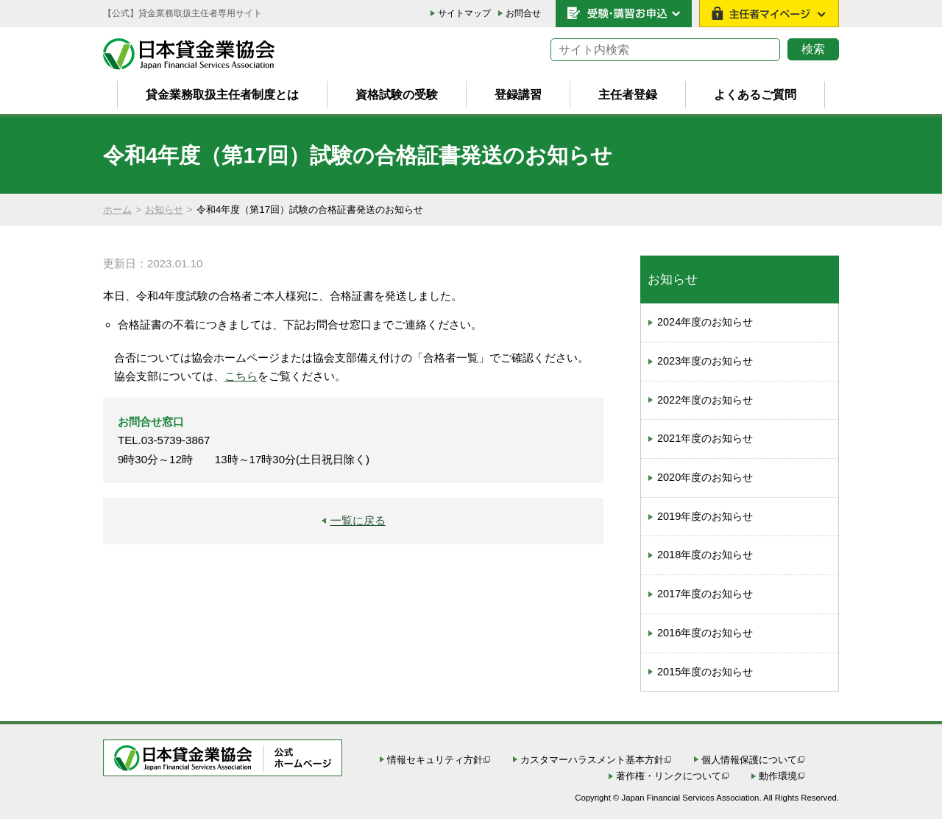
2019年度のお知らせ (705, 516)
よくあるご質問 (755, 94)
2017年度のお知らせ (705, 594)
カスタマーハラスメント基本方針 (592, 759)
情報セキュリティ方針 (435, 759)
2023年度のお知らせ (705, 361)
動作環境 (778, 775)
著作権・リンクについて (668, 775)
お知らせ (164, 209)
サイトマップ (464, 13)
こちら (241, 376)
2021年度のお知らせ (705, 438)
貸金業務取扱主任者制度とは (222, 94)
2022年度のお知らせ (705, 400)
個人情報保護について (749, 759)
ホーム (117, 209)
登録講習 (518, 94)
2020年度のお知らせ (705, 477)
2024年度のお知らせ (705, 322)
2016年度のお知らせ (705, 633)
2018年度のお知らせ (705, 554)
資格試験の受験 (396, 94)
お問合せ (523, 13)
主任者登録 (627, 94)
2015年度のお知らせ (705, 672)
